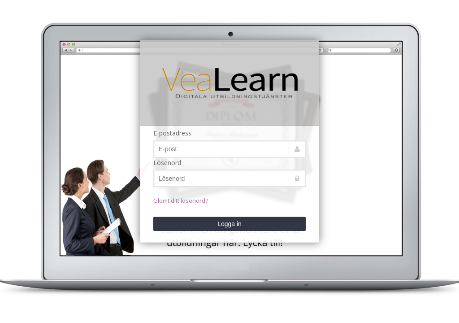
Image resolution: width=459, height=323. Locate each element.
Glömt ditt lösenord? (180, 200)
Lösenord (167, 162)
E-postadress (172, 133)
